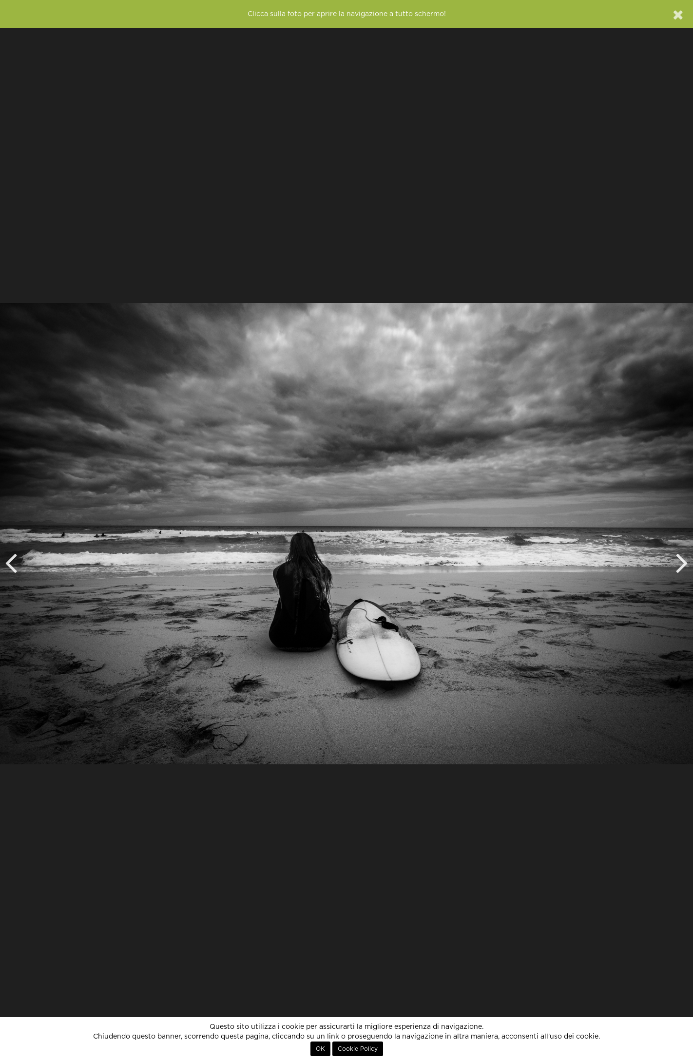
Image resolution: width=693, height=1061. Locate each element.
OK (320, 1049)
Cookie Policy (358, 1049)
